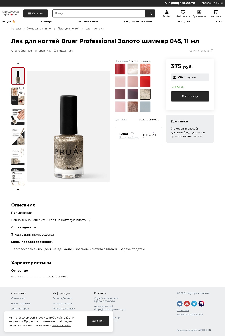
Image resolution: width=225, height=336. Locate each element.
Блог (219, 21)
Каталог (16, 28)
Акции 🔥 (8, 21)
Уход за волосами (138, 21)
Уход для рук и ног (39, 28)
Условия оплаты (63, 303)
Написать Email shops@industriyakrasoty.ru (110, 308)
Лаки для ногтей (68, 28)
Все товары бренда (129, 137)
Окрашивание (88, 21)
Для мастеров (20, 308)
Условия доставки (64, 308)
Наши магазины (20, 303)
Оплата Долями (62, 298)
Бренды (46, 21)
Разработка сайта (187, 330)
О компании (18, 298)
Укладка (183, 21)
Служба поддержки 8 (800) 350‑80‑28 (106, 300)
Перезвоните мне (211, 3)
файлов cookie (61, 325)
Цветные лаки (94, 28)
